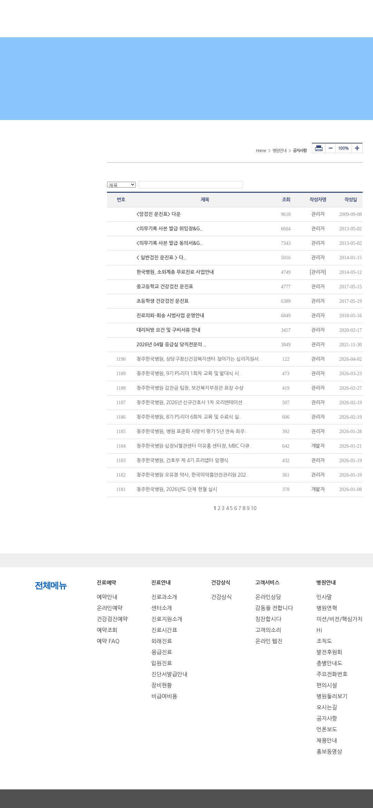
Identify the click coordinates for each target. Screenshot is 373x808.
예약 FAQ (108, 641)
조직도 (324, 641)
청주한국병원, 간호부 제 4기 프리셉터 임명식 (182, 460)
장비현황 (161, 685)
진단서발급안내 (169, 674)
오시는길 (326, 707)
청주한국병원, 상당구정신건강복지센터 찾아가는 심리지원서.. (198, 359)
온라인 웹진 (269, 641)
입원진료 (161, 663)
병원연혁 (326, 608)
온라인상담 (268, 597)
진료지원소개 (166, 619)
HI (319, 630)
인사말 (324, 597)
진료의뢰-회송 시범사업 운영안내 (170, 315)
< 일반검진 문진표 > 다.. (161, 257)
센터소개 (161, 608)
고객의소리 (268, 630)
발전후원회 (329, 652)
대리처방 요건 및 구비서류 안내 (168, 330)
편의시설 (326, 685)
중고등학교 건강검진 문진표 (164, 286)
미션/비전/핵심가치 (339, 619)
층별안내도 (329, 663)
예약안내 (107, 597)
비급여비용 (164, 696)
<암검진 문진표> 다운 (158, 214)
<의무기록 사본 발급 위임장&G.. (169, 228)
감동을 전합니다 (274, 608)
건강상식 (221, 597)
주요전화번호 (331, 674)
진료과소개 (164, 597)
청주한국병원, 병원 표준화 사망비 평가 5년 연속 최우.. (191, 431)
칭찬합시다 (268, 619)
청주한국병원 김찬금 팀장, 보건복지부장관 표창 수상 (189, 388)
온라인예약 (110, 608)
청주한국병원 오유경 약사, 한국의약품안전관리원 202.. (192, 474)
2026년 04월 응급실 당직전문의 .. (171, 344)
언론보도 (326, 729)
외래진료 (161, 641)
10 (253, 508)
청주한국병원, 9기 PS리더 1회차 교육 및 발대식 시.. (189, 373)
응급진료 (161, 652)
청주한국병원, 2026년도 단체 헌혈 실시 (176, 489)
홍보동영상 (329, 751)
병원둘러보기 (331, 696)
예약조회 (107, 630)
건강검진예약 (112, 619)
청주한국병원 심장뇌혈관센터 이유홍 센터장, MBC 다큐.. (194, 445)
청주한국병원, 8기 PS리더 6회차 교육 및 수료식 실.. (189, 417)
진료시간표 (164, 630)
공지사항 (326, 718)
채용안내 (326, 740)
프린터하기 (319, 148)
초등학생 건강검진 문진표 (162, 301)
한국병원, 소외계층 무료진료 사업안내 (175, 272)
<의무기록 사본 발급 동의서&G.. (169, 243)
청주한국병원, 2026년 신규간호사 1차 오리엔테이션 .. (191, 402)
